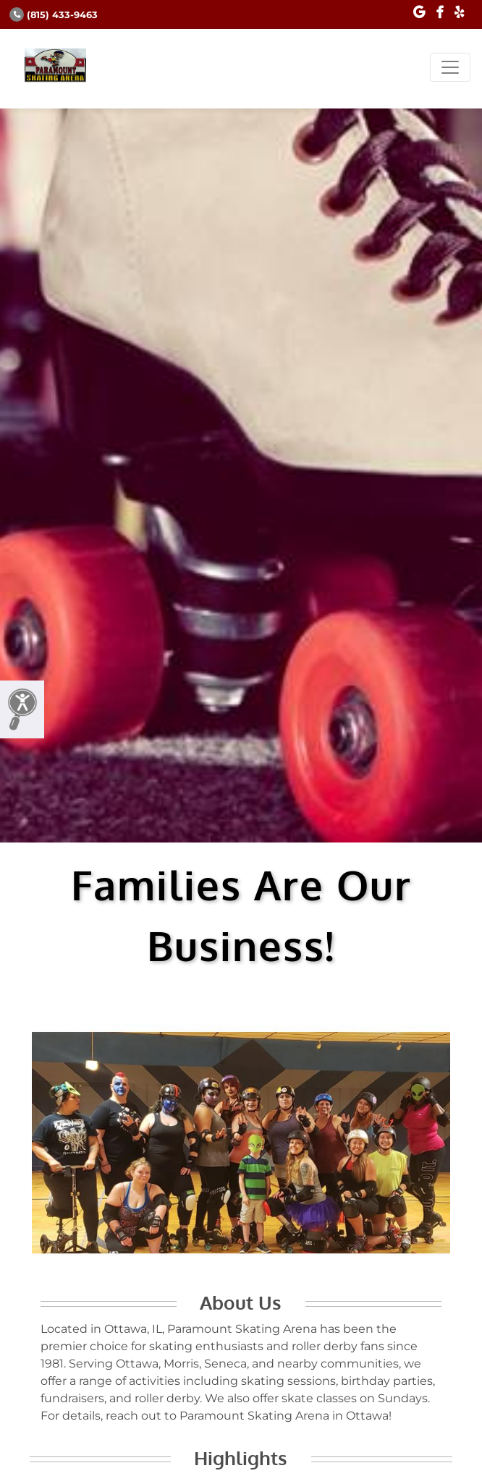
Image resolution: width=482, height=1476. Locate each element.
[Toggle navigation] (450, 67)
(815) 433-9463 (53, 14)
